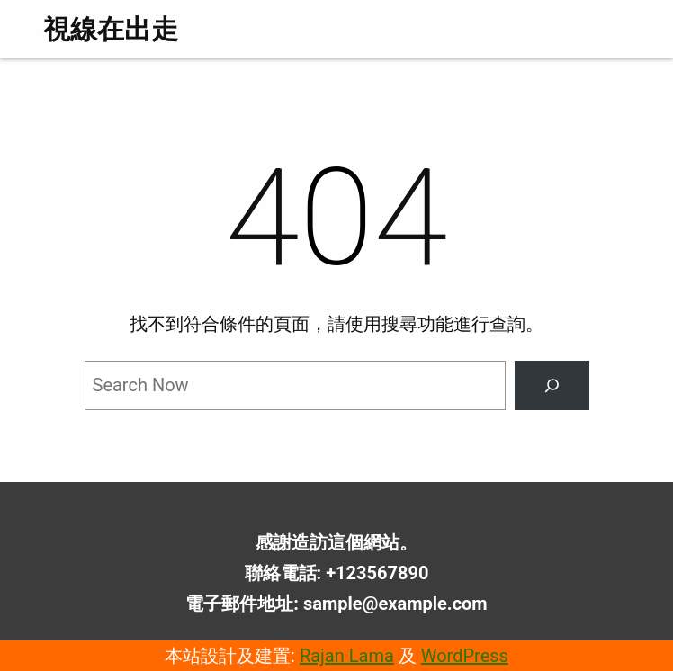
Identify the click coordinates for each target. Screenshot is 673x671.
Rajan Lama (347, 656)
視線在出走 (110, 29)
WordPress (464, 656)
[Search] (551, 386)
